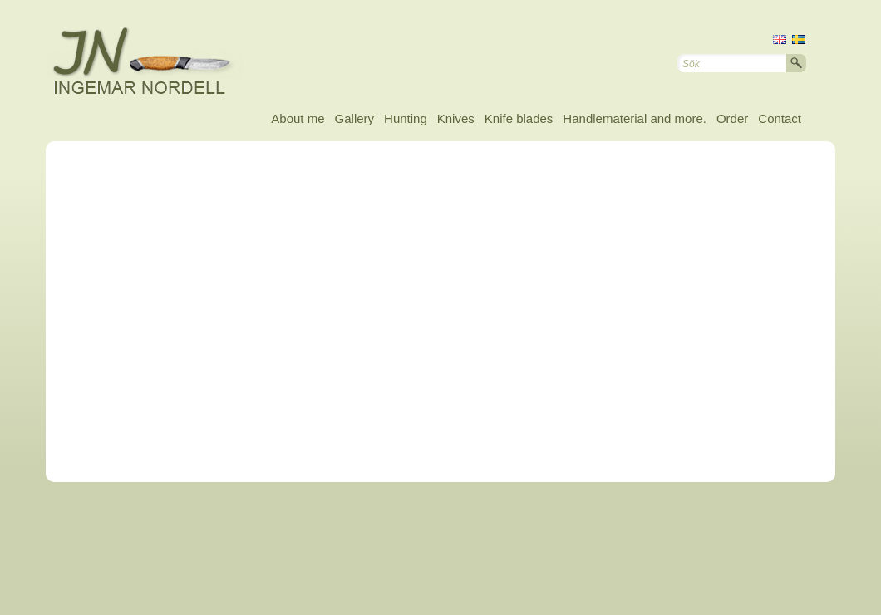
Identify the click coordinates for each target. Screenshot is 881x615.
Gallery (355, 118)
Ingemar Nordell (158, 58)
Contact (779, 118)
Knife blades (519, 118)
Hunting (405, 118)
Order (732, 118)
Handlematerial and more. (634, 118)
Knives (456, 118)
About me (297, 118)
